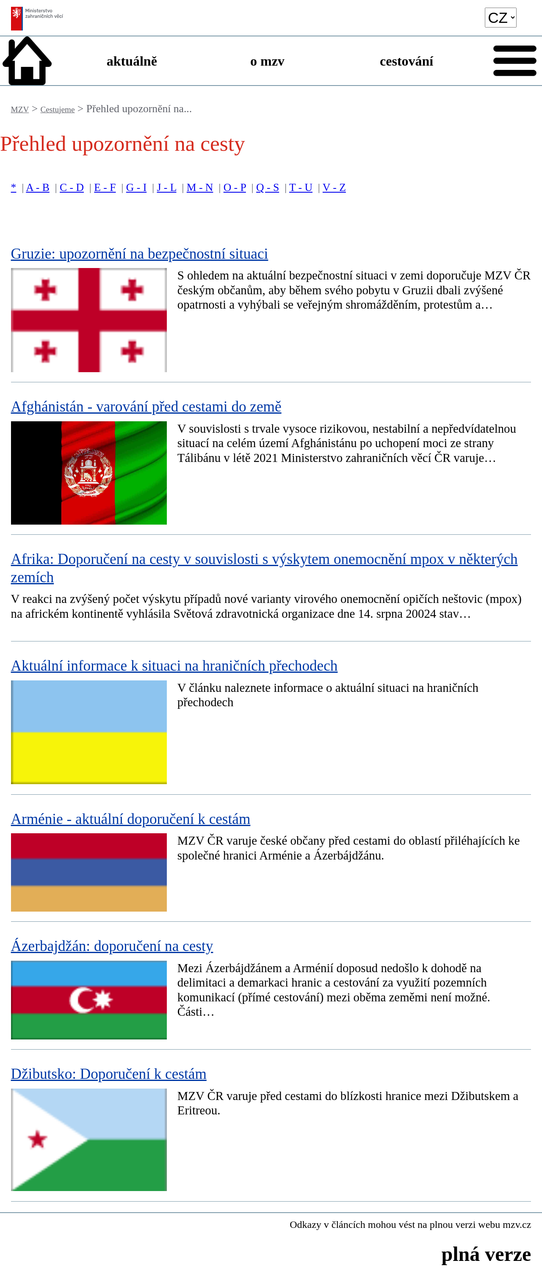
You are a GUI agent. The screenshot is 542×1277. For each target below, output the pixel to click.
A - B (37, 187)
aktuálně (132, 61)
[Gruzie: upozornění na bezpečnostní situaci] (271, 306)
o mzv (267, 61)
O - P (235, 187)
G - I (136, 187)
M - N (200, 187)
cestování (406, 61)
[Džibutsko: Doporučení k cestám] (271, 1126)
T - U (300, 187)
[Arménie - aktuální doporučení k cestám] (271, 858)
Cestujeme (57, 109)
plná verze (486, 1254)
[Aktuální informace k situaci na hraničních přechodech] (271, 718)
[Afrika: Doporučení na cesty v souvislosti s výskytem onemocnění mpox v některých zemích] (271, 588)
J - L (166, 187)
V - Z (334, 187)
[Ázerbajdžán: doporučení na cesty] (271, 986)
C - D (72, 187)
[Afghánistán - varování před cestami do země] (271, 458)
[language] (501, 18)
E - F (105, 187)
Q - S (267, 187)
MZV (20, 109)
